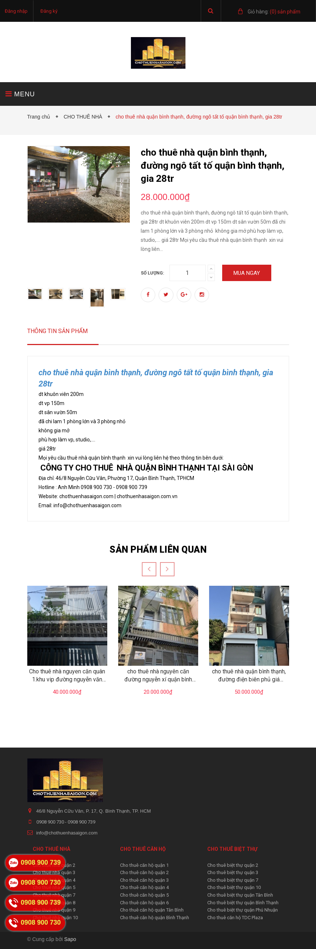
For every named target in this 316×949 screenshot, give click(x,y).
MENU (20, 94)
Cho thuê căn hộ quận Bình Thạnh (154, 917)
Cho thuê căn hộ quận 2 (144, 872)
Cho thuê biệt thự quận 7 (232, 880)
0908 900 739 (81, 822)
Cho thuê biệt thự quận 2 (232, 865)
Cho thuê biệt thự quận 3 (232, 872)
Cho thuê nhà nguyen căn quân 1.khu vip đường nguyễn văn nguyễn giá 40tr (67, 679)
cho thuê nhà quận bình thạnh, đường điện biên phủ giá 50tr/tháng (249, 679)
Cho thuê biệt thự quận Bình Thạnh (243, 902)
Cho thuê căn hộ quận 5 (144, 895)
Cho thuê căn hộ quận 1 (144, 865)
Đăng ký (48, 11)
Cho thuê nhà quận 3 (54, 872)
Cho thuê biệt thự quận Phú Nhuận (242, 910)
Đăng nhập (16, 11)
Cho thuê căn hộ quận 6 (144, 902)
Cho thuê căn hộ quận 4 (144, 887)
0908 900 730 (50, 822)
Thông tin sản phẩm (57, 331)
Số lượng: (152, 273)
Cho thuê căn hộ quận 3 (144, 880)
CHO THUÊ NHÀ (84, 117)
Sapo (70, 939)
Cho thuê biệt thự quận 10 (234, 887)
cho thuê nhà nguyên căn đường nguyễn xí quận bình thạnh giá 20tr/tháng (158, 679)
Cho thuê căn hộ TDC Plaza (235, 917)
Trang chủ (40, 117)
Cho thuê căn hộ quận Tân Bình (152, 910)
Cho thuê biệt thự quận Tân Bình (240, 895)
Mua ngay (246, 273)
